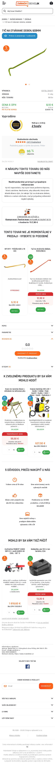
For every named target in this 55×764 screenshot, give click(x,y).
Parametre (6, 332)
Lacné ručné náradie (9, 618)
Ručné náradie (16, 19)
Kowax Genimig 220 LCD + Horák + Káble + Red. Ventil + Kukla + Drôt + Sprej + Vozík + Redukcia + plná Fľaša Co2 (40, 393)
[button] (20, 450)
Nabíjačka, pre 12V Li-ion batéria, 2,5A (40, 550)
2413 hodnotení (34, 142)
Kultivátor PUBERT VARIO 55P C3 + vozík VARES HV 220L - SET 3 (15, 551)
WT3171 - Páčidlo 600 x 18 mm (15, 250)
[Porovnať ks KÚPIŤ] (9, 449)
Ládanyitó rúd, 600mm (21, 629)
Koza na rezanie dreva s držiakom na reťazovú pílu (14, 390)
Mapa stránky (14, 735)
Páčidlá (28, 19)
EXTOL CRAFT (47, 90)
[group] (15, 421)
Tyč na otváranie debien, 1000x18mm (40, 250)
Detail (15, 311)
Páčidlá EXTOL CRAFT (45, 161)
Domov (4, 19)
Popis (4, 326)
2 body (36, 126)
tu (27, 746)
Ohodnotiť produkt (27, 353)
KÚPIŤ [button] (21, 449)
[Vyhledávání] (27, 11)
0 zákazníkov (32, 358)
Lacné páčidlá (23, 618)
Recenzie (7, 339)
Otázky (6, 367)
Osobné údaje (41, 735)
